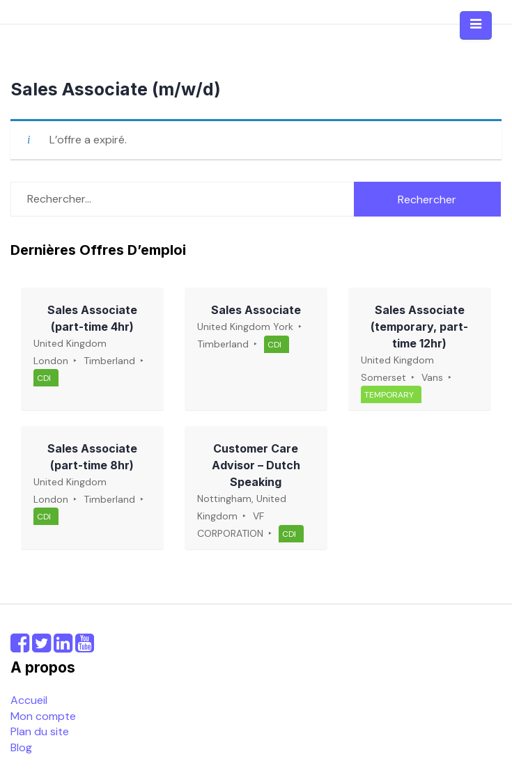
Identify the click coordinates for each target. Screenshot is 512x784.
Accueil (28, 700)
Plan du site (39, 731)
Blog (21, 747)
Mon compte (43, 716)
